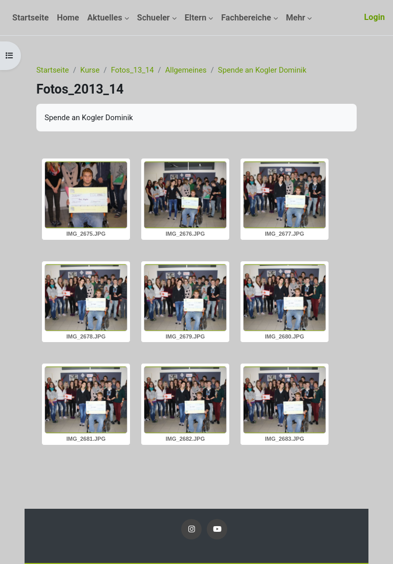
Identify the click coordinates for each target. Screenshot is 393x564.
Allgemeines (186, 70)
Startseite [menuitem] (30, 17)
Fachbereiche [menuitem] (246, 17)
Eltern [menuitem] (196, 17)
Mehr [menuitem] (295, 17)
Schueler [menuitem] (153, 17)
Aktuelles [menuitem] (104, 17)
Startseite (52, 70)
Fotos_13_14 (132, 70)
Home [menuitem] (68, 17)
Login (374, 17)
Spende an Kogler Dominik (262, 70)
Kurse (90, 70)
